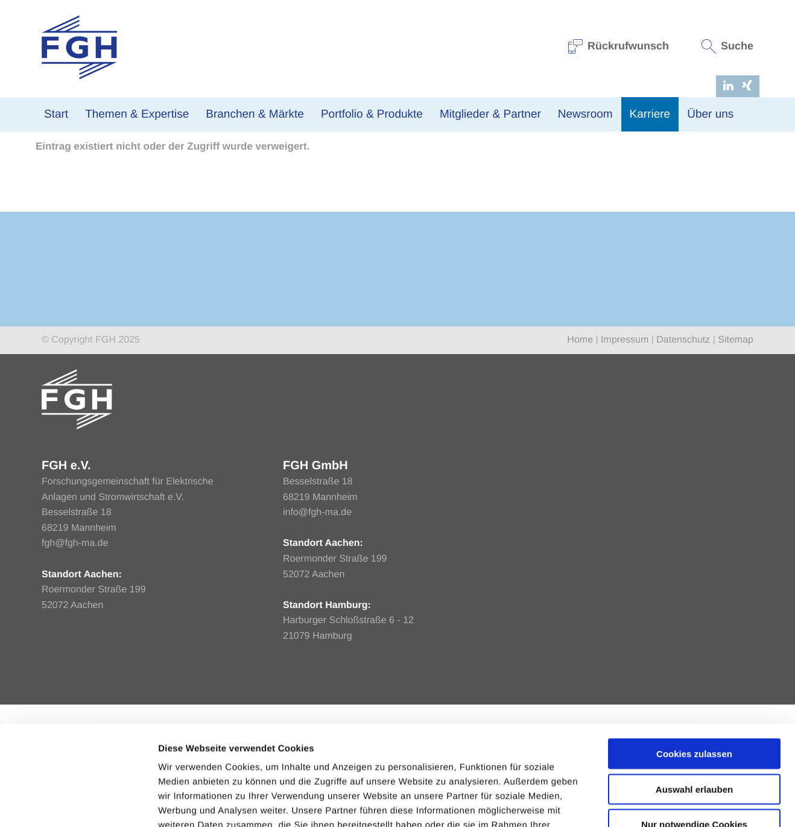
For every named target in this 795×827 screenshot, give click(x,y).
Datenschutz (683, 462)
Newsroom (585, 114)
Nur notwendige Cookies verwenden (694, 744)
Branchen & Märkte (255, 114)
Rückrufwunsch (619, 46)
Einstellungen (641, 803)
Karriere (650, 114)
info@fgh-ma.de (317, 635)
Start (56, 114)
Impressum (624, 462)
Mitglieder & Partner (490, 114)
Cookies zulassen (694, 668)
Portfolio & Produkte (372, 114)
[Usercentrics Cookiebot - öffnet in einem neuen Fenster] (78, 803)
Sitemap (735, 462)
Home (47, 239)
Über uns (710, 114)
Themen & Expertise (137, 114)
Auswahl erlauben (694, 704)
